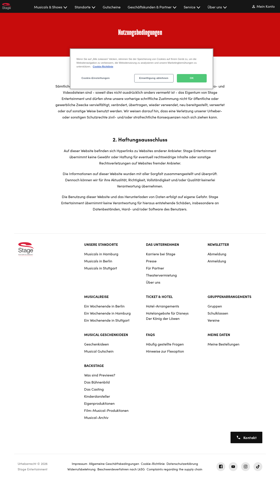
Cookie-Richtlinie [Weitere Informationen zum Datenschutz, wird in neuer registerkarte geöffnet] (103, 66)
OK (192, 78)
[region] (141, 68)
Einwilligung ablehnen (153, 78)
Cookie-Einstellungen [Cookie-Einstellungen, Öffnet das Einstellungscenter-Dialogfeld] (95, 78)
